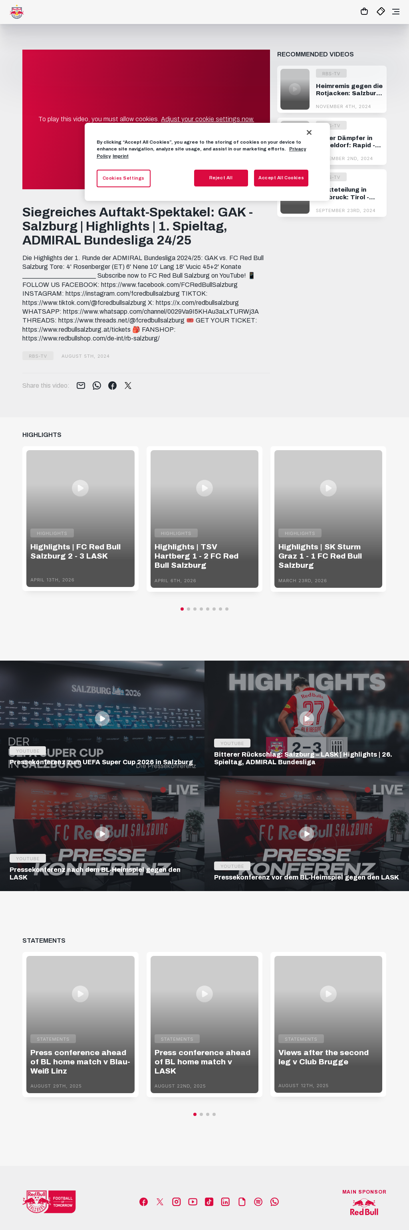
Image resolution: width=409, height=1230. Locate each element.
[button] (182, 609)
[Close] (309, 132)
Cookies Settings (124, 178)
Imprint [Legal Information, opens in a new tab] (121, 156)
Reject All (221, 177)
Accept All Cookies (281, 177)
